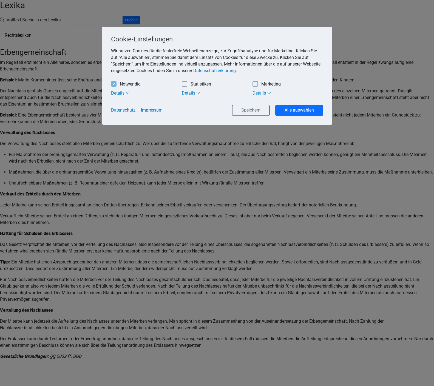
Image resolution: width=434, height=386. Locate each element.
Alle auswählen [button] (299, 110)
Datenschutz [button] (123, 110)
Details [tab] (120, 93)
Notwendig (126, 84)
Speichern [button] (250, 110)
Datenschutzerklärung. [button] (215, 70)
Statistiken (196, 84)
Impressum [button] (152, 110)
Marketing (267, 84)
